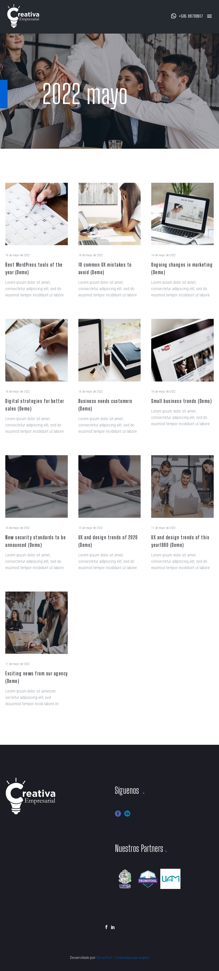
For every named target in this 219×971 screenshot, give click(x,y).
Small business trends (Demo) (181, 401)
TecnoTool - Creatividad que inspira (122, 957)
